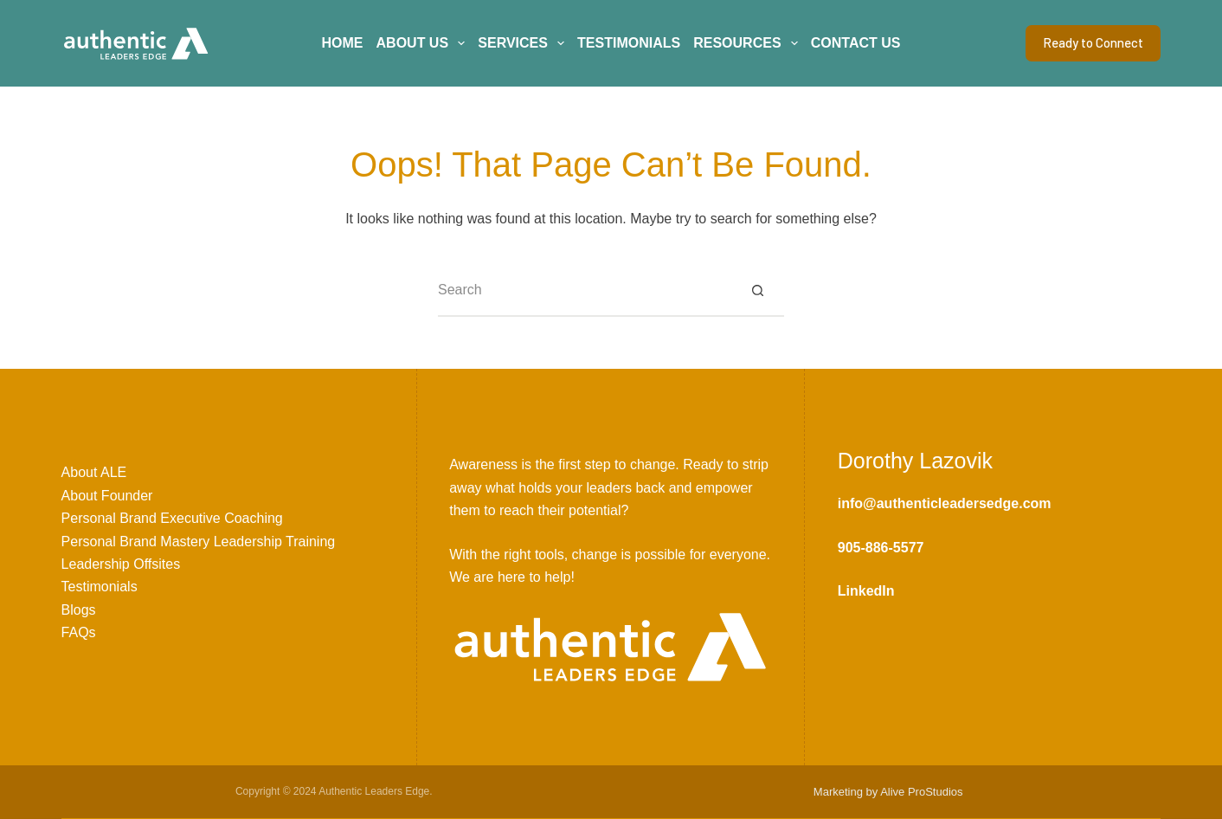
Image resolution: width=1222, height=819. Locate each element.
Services (524, 43)
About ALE (94, 472)
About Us (424, 43)
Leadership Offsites (121, 564)
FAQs (78, 632)
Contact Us (856, 42)
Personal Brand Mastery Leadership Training (198, 541)
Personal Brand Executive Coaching (172, 518)
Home (342, 42)
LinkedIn (866, 591)
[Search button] (758, 291)
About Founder (107, 495)
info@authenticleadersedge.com (945, 503)
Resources (748, 43)
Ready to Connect (1093, 42)
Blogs (78, 610)
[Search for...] (585, 291)
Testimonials (628, 42)
